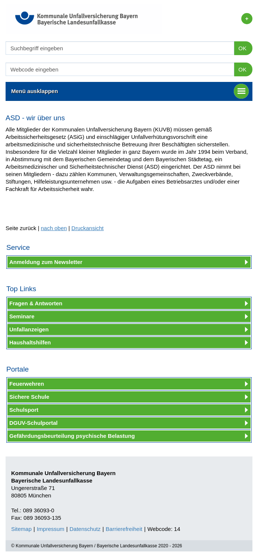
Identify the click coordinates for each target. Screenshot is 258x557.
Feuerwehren (26, 384)
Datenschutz (85, 529)
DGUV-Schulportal (33, 423)
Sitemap (21, 529)
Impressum (50, 529)
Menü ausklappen (130, 91)
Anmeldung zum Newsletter (46, 262)
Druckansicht (87, 228)
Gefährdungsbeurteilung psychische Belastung (72, 436)
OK (242, 48)
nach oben (54, 228)
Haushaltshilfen (30, 342)
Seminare (22, 316)
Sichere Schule (29, 397)
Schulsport (23, 410)
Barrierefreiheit (124, 529)
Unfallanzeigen (29, 329)
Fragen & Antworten (35, 303)
